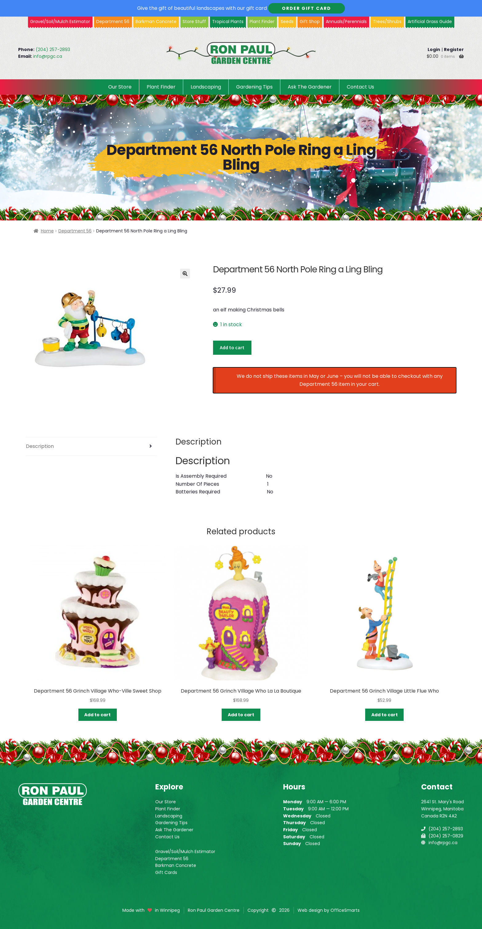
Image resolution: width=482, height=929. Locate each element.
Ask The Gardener (310, 86)
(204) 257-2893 (53, 49)
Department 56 (112, 21)
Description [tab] (40, 446)
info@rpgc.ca (47, 56)
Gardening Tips (254, 86)
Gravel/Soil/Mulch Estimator (185, 851)
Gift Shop (310, 21)
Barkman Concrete (175, 865)
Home (47, 231)
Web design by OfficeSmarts (329, 910)
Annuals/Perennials (346, 21)
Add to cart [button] (97, 715)
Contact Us (360, 86)
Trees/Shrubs (387, 21)
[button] (185, 274)
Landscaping (206, 86)
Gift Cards (166, 872)
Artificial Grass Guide (430, 21)
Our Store (120, 86)
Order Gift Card (306, 8)
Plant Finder (262, 21)
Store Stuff (194, 21)
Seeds (287, 21)
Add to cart (232, 347)
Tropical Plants (227, 21)
